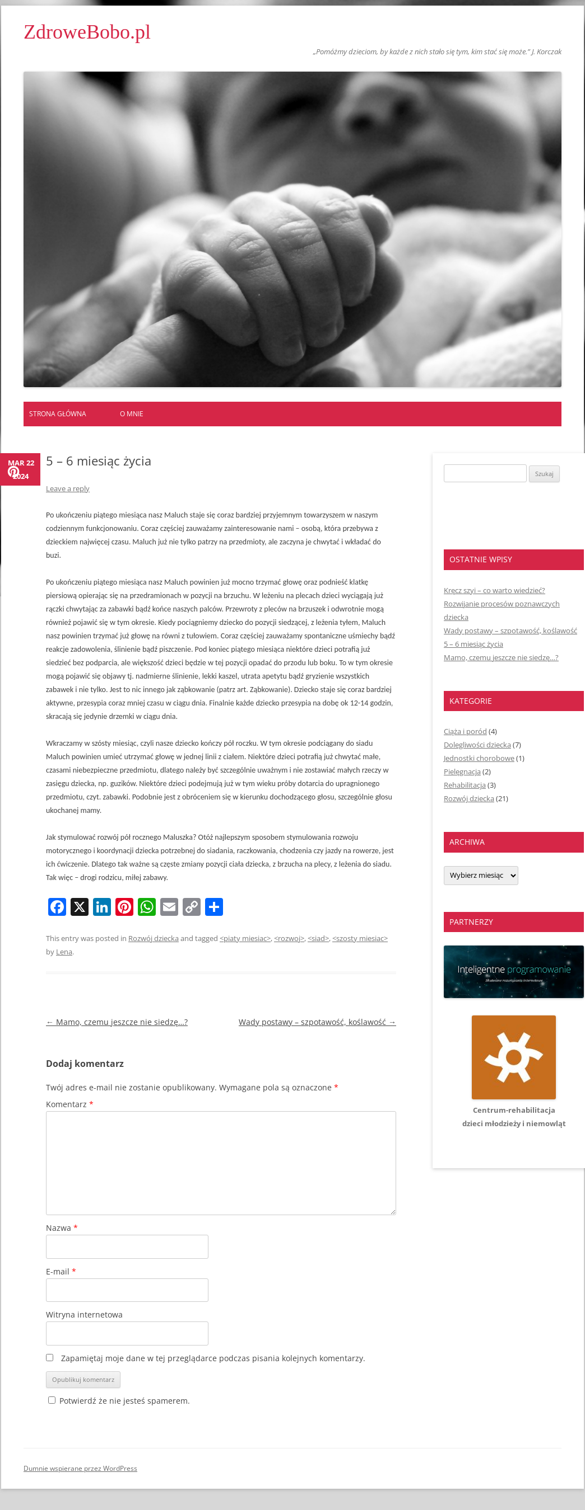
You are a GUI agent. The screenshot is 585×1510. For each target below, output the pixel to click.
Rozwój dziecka (153, 938)
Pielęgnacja (462, 771)
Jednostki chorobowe (479, 758)
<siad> (318, 938)
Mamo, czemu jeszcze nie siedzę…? (117, 1022)
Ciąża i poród (465, 731)
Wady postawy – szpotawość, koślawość (317, 1022)
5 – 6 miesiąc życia (473, 644)
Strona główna (57, 413)
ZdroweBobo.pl (87, 32)
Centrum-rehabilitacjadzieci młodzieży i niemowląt (514, 1110)
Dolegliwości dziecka (477, 745)
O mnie (131, 413)
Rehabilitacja (465, 785)
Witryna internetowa (84, 1314)
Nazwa (62, 1227)
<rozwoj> (289, 938)
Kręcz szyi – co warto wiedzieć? (494, 590)
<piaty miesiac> (245, 938)
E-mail (61, 1271)
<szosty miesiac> (360, 938)
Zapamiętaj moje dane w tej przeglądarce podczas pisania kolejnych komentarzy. (213, 1358)
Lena (64, 952)
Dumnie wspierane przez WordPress (80, 1468)
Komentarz (70, 1104)
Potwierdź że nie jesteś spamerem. (119, 1400)
